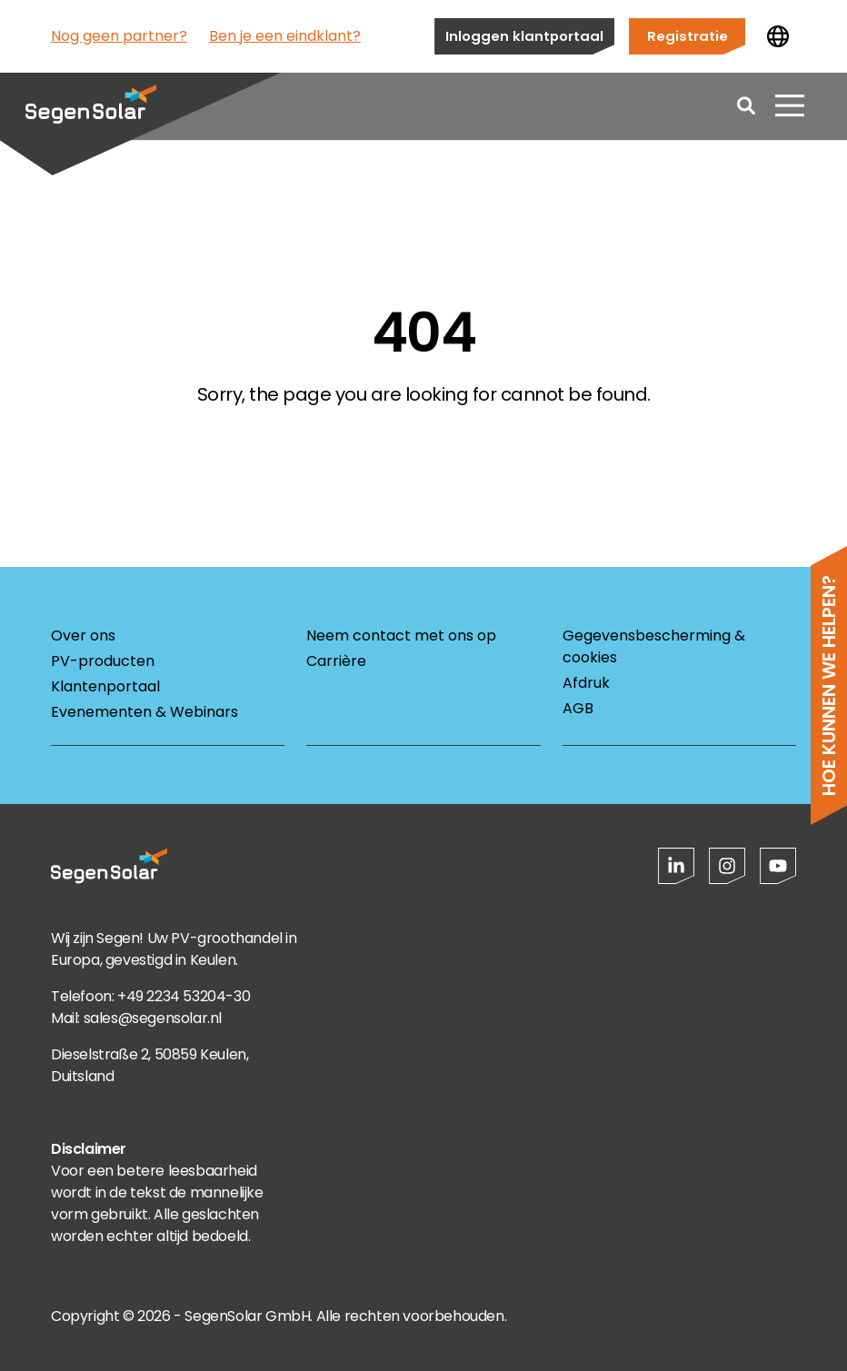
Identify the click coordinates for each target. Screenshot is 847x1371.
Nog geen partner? (119, 35)
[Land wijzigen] (778, 36)
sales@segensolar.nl (153, 1018)
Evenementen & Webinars (144, 711)
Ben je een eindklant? (285, 35)
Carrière (336, 661)
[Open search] (746, 109)
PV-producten (102, 661)
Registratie (687, 35)
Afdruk (586, 682)
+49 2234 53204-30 (183, 996)
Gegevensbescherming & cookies (654, 646)
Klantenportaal (105, 686)
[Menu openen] (789, 109)
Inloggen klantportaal (524, 35)
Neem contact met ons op (401, 635)
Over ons (83, 635)
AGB (578, 708)
